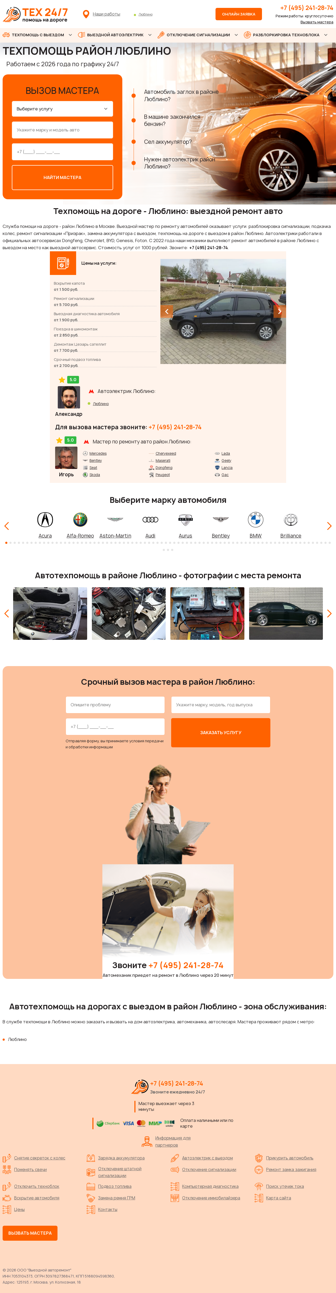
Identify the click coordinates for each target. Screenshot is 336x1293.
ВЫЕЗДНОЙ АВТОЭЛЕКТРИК (111, 34)
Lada (226, 452)
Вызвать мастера (317, 21)
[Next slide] (280, 310)
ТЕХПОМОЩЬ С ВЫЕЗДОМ (33, 34)
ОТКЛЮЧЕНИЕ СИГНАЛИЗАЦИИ (194, 34)
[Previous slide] (166, 310)
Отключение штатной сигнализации (114, 1171)
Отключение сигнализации (203, 1168)
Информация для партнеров (166, 1140)
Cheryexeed (166, 452)
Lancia (227, 466)
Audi (150, 534)
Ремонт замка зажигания (285, 1168)
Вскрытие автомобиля (31, 1197)
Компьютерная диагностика (205, 1185)
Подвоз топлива (109, 1185)
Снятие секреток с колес (34, 1157)
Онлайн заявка (238, 14)
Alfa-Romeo (80, 534)
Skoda (95, 473)
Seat (93, 466)
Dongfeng (164, 466)
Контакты (102, 1208)
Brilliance (290, 534)
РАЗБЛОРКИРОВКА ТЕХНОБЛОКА (281, 34)
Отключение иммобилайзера (205, 1197)
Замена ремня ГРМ (111, 1197)
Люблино (146, 14)
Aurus (185, 534)
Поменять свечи (25, 1168)
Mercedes (98, 452)
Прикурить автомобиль (284, 1157)
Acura (45, 534)
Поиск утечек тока (279, 1185)
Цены (14, 1208)
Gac (225, 473)
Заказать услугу (221, 731)
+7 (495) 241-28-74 (306, 8)
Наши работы (106, 14)
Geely (226, 459)
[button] (6, 541)
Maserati (163, 459)
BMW (256, 534)
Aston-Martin (115, 534)
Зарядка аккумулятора (116, 1157)
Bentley (96, 459)
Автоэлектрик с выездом (202, 1157)
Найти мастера (62, 176)
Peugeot (163, 473)
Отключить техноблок (31, 1185)
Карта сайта (273, 1197)
